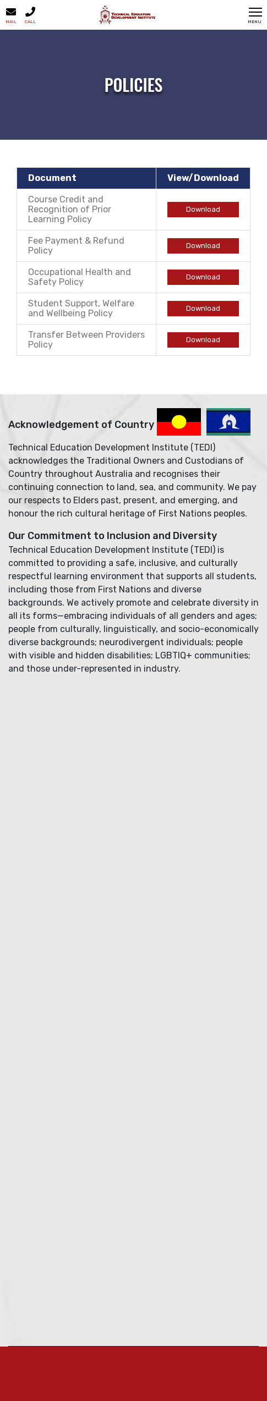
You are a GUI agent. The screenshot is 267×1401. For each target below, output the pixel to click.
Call (30, 15)
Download (203, 209)
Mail (11, 15)
